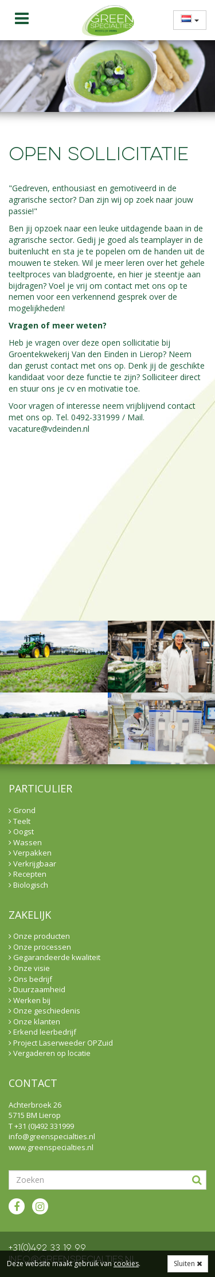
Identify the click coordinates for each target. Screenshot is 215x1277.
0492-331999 (95, 417)
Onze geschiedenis (44, 1010)
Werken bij (29, 1000)
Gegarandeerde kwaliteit (54, 957)
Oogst (21, 831)
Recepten (27, 874)
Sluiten (188, 1263)
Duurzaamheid (37, 989)
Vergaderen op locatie (50, 1053)
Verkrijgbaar (32, 863)
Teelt (19, 821)
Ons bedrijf (30, 979)
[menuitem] (186, 19)
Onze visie (29, 968)
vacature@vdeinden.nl (49, 428)
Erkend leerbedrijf (42, 1032)
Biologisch (28, 885)
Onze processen (40, 947)
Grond (22, 810)
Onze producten (39, 936)
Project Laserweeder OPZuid (61, 1043)
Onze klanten (34, 1021)
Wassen (25, 842)
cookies (126, 1263)
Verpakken (30, 853)
